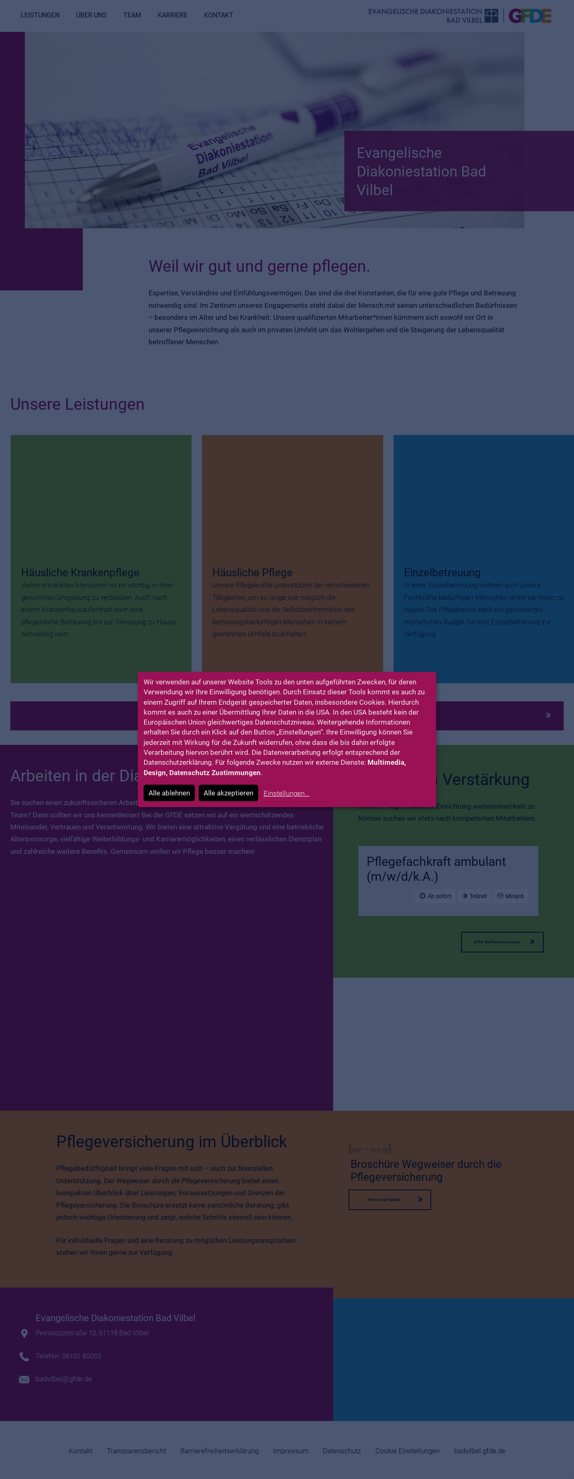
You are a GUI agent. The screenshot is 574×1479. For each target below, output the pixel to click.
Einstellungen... (287, 793)
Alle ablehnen (169, 793)
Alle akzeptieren (228, 793)
